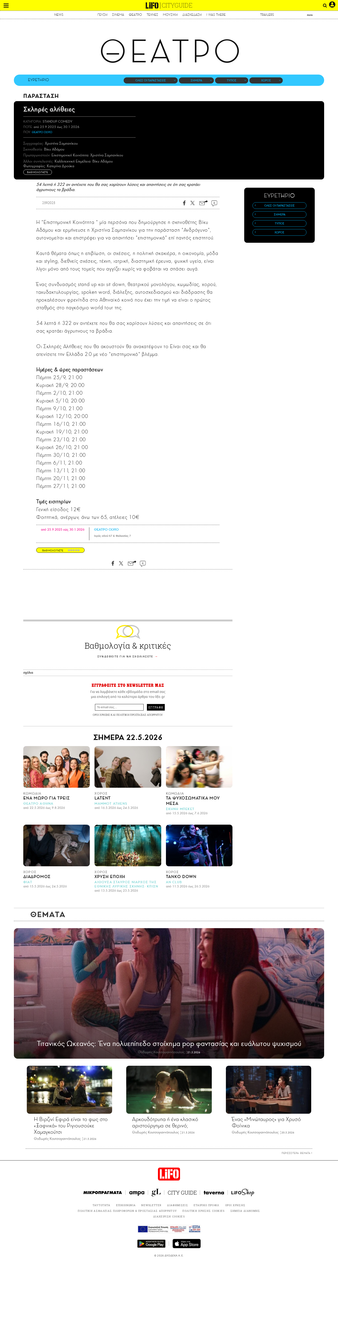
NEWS (58, 15)
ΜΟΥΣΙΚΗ (170, 15)
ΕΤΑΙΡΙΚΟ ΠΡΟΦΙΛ (207, 1205)
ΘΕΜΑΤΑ (48, 914)
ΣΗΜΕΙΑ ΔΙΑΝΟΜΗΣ (245, 1210)
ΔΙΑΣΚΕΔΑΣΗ (192, 15)
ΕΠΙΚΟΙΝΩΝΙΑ (126, 1205)
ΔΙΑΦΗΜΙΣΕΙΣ (177, 1205)
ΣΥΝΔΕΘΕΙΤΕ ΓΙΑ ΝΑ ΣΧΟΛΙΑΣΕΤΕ (125, 656)
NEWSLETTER (151, 1205)
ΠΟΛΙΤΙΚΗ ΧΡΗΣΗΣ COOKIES (203, 1210)
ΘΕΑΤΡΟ (135, 15)
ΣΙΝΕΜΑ (118, 15)
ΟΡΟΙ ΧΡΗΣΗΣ (101, 714)
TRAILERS (267, 15)
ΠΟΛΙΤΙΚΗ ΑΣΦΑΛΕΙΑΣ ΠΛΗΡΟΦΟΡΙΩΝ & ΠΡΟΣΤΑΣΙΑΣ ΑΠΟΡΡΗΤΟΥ (127, 1210)
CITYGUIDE (177, 5)
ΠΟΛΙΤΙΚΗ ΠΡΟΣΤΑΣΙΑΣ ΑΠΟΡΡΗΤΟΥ (139, 714)
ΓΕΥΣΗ (102, 15)
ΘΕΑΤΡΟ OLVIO (42, 132)
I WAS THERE (216, 15)
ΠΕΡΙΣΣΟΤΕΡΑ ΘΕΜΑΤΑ (297, 1153)
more (310, 14)
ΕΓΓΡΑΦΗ (155, 707)
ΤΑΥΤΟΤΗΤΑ (101, 1205)
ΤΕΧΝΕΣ (152, 15)
